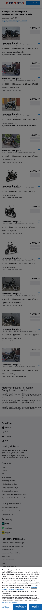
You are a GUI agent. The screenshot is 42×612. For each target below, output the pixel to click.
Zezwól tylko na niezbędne (20, 607)
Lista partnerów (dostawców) (9, 602)
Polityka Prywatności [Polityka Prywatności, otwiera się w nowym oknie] (16, 590)
